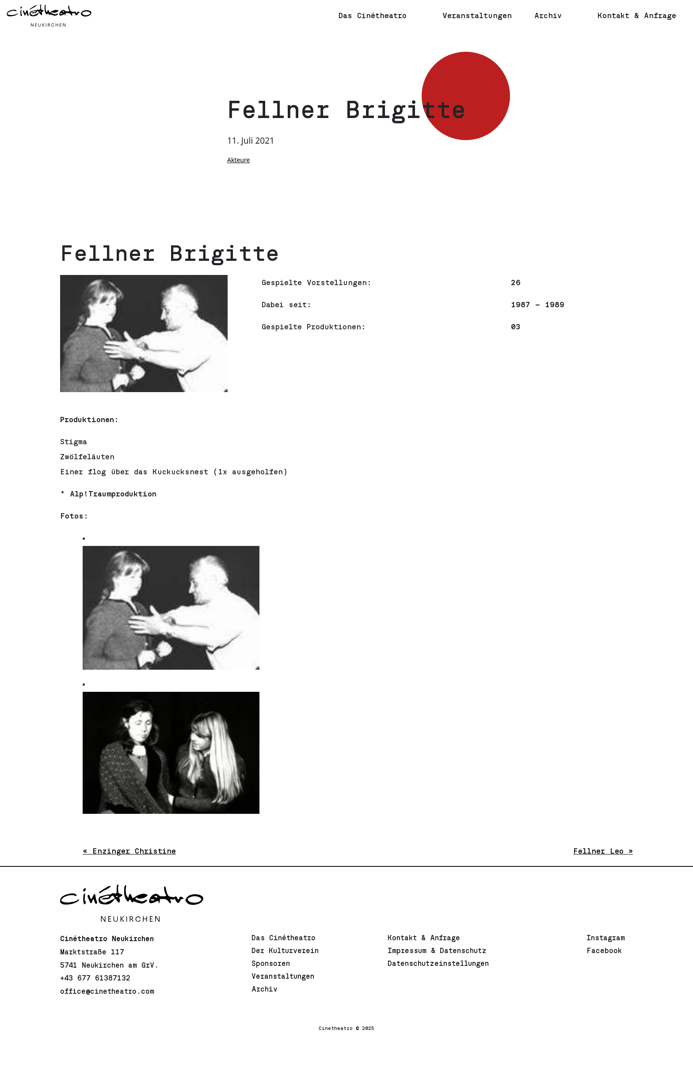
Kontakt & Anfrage (424, 938)
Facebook (604, 950)
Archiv (264, 989)
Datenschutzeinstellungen (438, 963)
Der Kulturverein (285, 950)
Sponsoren (270, 963)
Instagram (605, 938)
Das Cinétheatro (283, 938)
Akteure (238, 160)
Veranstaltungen (282, 976)
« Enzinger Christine (129, 851)
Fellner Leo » (603, 851)
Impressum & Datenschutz (437, 950)
